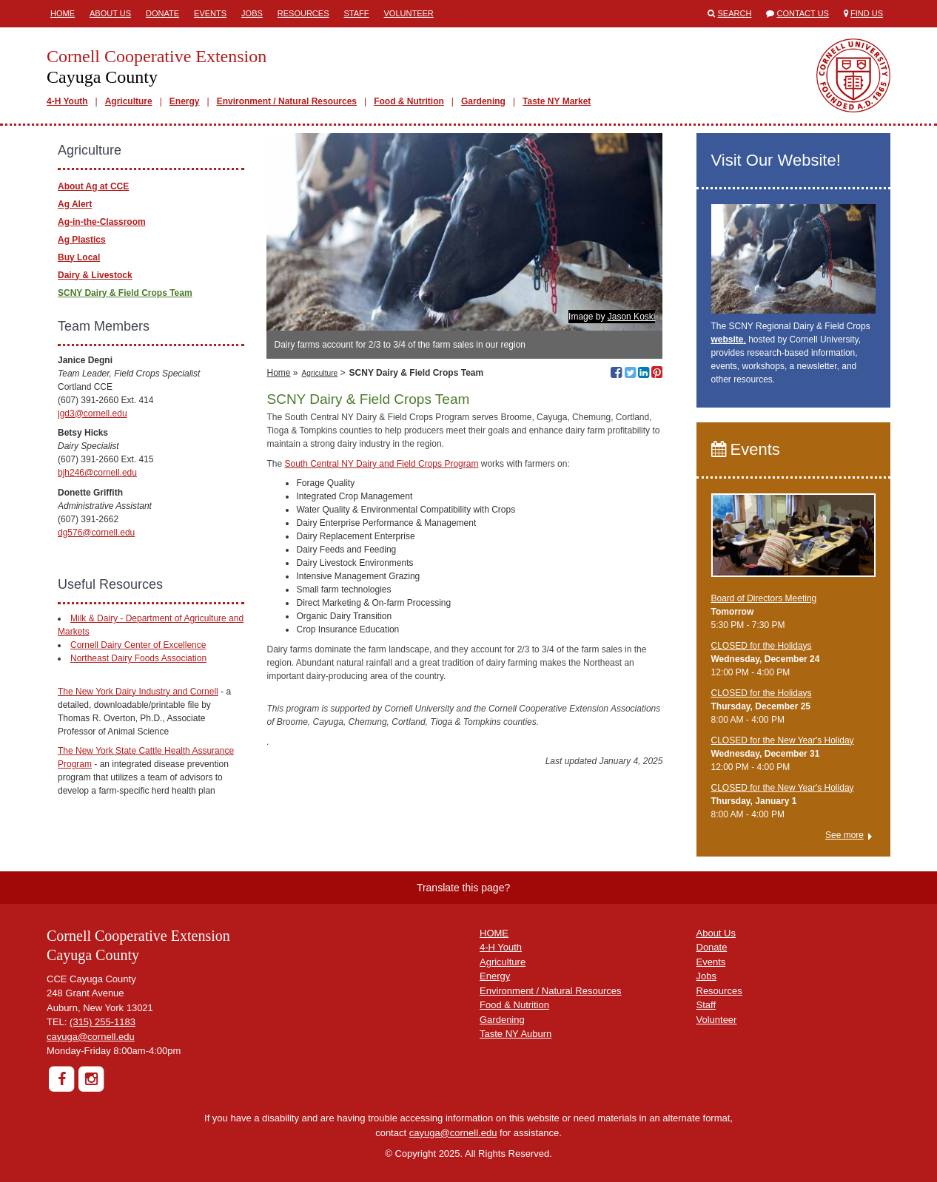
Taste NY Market (557, 101)
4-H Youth (67, 101)
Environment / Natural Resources (287, 101)
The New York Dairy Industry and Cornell (138, 691)
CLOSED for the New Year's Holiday (782, 740)
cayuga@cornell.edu (91, 1036)
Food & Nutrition (409, 101)
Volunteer (409, 13)
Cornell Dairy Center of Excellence (138, 645)
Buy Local (79, 257)
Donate (162, 13)
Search (735, 13)
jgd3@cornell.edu (92, 413)
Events (210, 13)
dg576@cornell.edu (96, 532)
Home (62, 13)
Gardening (483, 101)
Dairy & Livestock (95, 275)
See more (844, 835)
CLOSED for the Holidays (761, 646)
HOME (494, 933)
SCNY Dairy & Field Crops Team (125, 293)
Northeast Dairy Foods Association (138, 658)
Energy (184, 101)
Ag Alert (75, 204)
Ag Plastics (82, 239)
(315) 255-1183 (102, 1021)
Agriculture (128, 101)
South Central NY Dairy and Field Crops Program (382, 464)
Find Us (866, 13)
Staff (356, 13)
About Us (110, 13)
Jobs (252, 13)
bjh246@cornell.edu (97, 472)
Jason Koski (632, 316)
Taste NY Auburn (515, 1033)
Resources (303, 13)
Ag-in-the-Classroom (102, 222)
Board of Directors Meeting (764, 598)
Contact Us (802, 13)
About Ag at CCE (93, 186)
